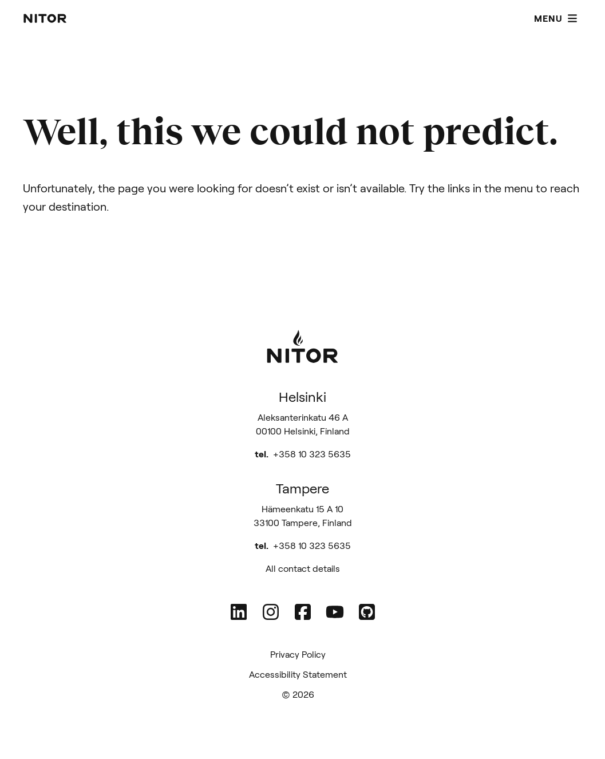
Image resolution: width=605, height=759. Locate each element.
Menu (556, 18)
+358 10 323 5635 (312, 453)
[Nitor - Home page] (45, 18)
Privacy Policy (298, 654)
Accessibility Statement (298, 674)
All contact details (303, 568)
